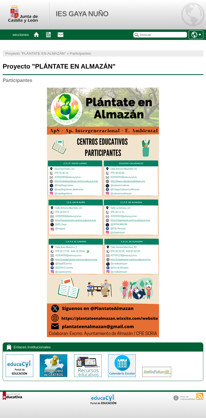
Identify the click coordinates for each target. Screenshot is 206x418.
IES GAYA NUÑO (82, 13)
